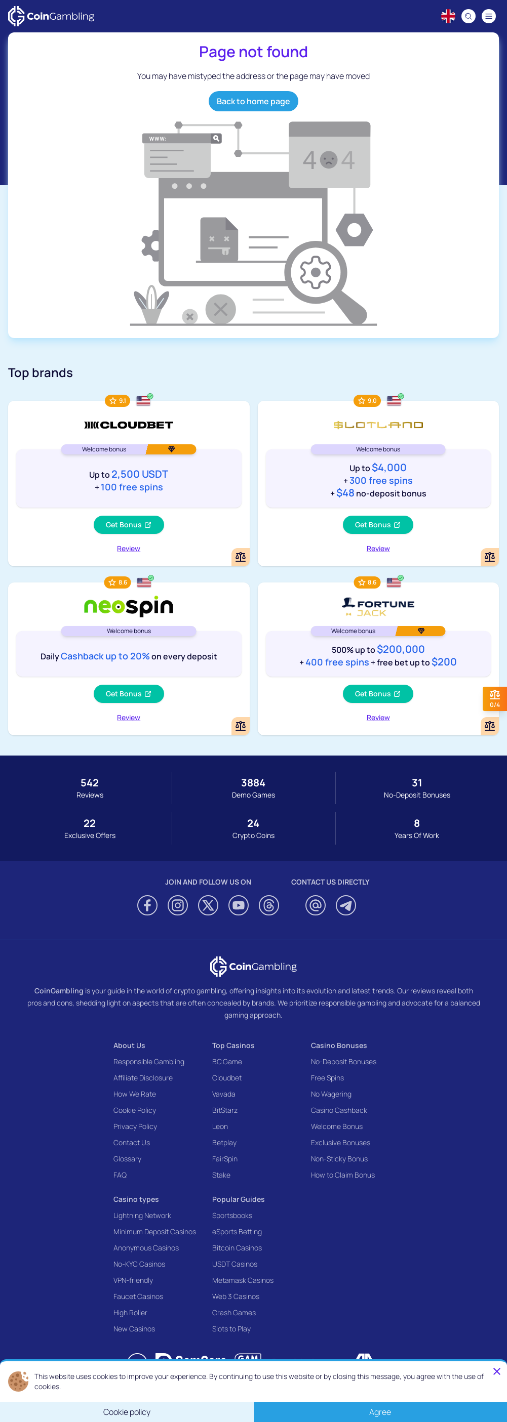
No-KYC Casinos (139, 1264)
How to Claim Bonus (343, 1175)
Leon (220, 1126)
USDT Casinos (234, 1264)
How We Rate (134, 1094)
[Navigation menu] (489, 16)
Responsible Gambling (148, 1061)
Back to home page (253, 101)
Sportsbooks (232, 1215)
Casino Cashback (339, 1110)
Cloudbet (227, 1077)
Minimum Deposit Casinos (154, 1231)
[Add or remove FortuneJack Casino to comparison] (490, 726)
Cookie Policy (134, 1110)
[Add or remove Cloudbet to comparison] (240, 557)
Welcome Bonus (337, 1126)
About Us (129, 1045)
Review (128, 548)
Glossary (127, 1158)
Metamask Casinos (243, 1280)
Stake (221, 1175)
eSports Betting (237, 1231)
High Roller (130, 1312)
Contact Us (131, 1142)
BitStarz (225, 1110)
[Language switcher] (448, 16)
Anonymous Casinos (146, 1247)
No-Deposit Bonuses (343, 1061)
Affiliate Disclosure (143, 1077)
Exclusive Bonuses (340, 1142)
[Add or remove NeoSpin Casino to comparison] (240, 726)
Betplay (224, 1142)
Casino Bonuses (339, 1045)
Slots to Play (231, 1328)
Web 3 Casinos (235, 1296)
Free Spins (327, 1077)
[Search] (468, 16)
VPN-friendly (133, 1280)
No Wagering (331, 1094)
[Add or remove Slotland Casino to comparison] (490, 557)
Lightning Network (142, 1215)
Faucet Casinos (138, 1296)
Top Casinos (233, 1045)
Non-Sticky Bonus (339, 1158)
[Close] (497, 1371)
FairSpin (225, 1158)
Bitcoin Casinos (237, 1247)
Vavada (224, 1094)
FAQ (120, 1175)
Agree (380, 1411)
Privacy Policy (135, 1126)
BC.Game (227, 1061)
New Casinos (134, 1328)
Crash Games (234, 1312)
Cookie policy (126, 1411)
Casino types (136, 1199)
